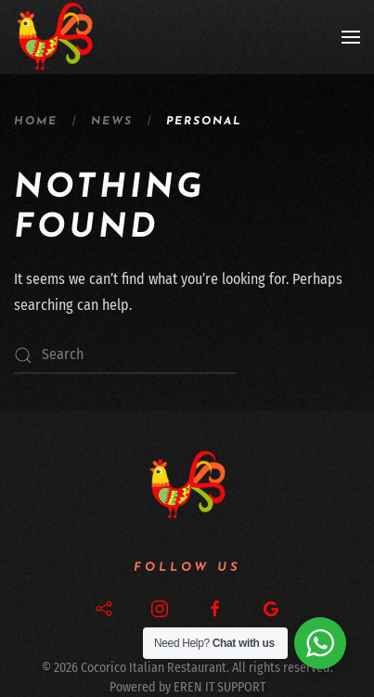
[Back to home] (55, 37)
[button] (351, 37)
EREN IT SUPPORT (219, 687)
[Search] (125, 355)
